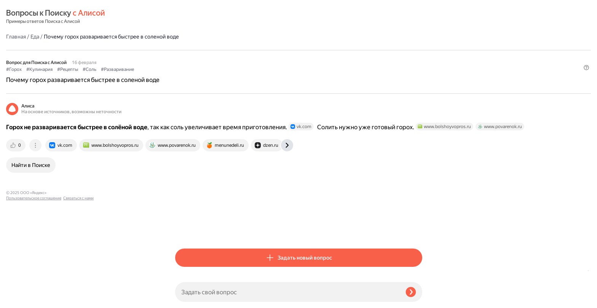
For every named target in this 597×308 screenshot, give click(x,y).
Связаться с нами (21, 299)
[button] (417, 62)
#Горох (183, 50)
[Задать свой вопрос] (287, 292)
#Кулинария (208, 50)
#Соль (258, 50)
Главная (185, 17)
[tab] (185, 148)
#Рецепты (236, 50)
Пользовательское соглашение (33, 294)
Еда (204, 17)
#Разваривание (286, 50)
